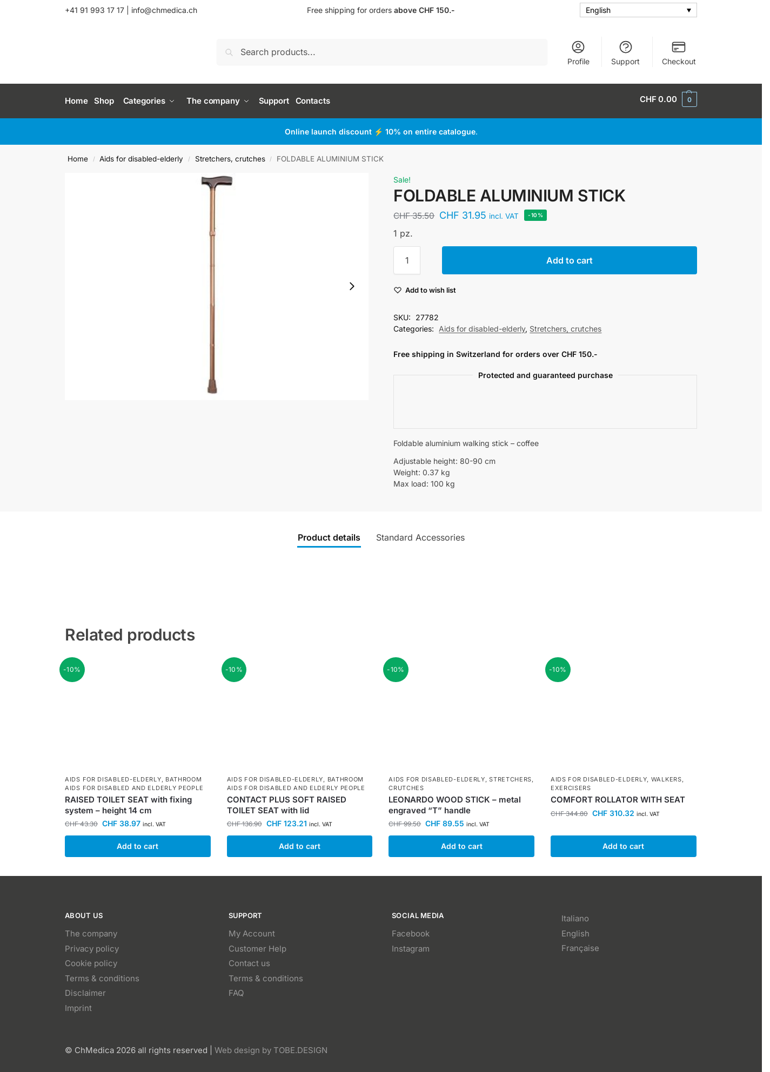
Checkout (679, 52)
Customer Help (257, 945)
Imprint (78, 1004)
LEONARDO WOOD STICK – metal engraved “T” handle (455, 801)
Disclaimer (85, 990)
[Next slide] (351, 283)
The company (91, 930)
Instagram (411, 945)
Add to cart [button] (137, 842)
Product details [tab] (329, 533)
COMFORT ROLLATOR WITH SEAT (618, 796)
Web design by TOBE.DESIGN (271, 1047)
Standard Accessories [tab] (420, 533)
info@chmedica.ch (163, 10)
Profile (578, 52)
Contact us (249, 960)
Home (78, 155)
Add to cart (569, 257)
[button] (668, 99)
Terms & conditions (102, 974)
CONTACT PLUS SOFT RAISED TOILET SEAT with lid (286, 801)
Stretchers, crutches (230, 155)
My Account (252, 930)
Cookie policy (91, 960)
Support (625, 52)
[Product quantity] (406, 257)
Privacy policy (92, 945)
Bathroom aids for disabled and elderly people (134, 780)
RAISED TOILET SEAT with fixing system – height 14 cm (128, 801)
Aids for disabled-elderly (141, 155)
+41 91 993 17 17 (94, 10)
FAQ (236, 990)
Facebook (411, 930)
